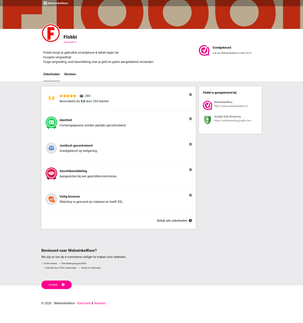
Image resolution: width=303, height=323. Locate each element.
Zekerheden (51, 74)
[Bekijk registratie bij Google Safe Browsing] (230, 120)
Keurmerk (84, 303)
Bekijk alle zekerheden (174, 220)
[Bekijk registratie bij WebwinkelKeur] (230, 106)
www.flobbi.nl (70, 42)
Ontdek (57, 285)
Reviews (70, 74)
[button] (118, 99)
